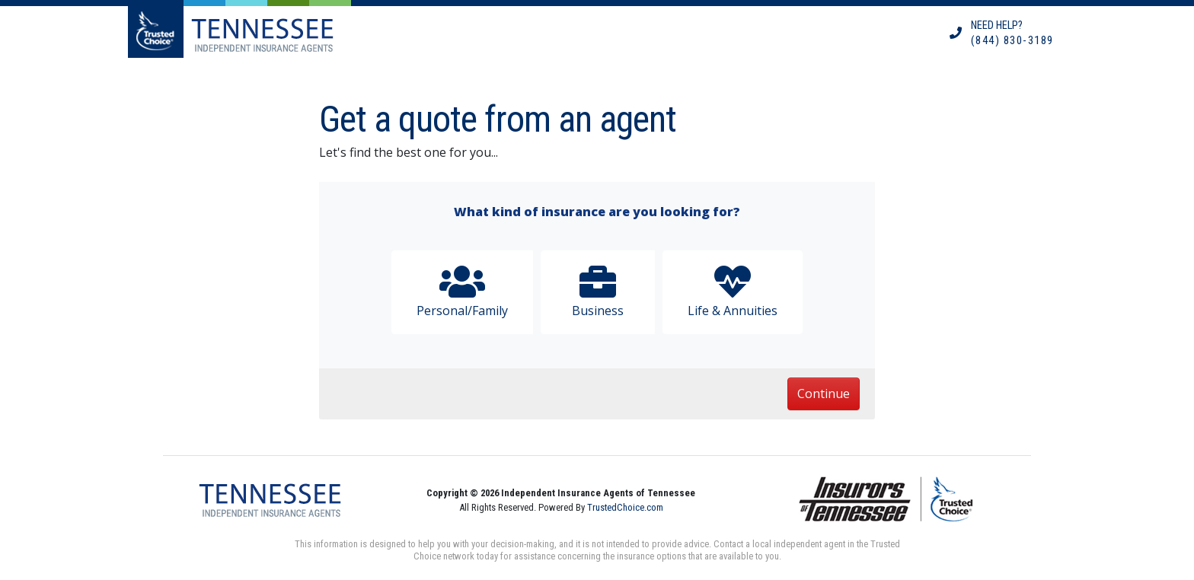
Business (598, 291)
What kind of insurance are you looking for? (597, 211)
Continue (823, 393)
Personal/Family (462, 291)
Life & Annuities (732, 291)
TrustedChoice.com (625, 507)
